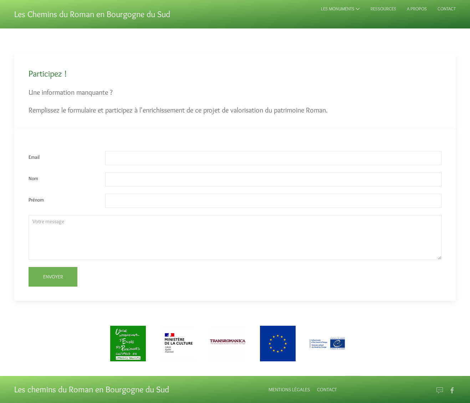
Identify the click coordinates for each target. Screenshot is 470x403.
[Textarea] (235, 237)
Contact (327, 389)
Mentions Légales (289, 389)
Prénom (36, 200)
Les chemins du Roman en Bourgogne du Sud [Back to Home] (91, 389)
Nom (33, 178)
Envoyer (53, 276)
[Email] (439, 390)
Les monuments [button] (340, 8)
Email (34, 157)
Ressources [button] (383, 8)
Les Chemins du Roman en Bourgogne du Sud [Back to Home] (92, 14)
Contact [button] (447, 8)
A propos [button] (417, 8)
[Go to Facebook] (452, 390)
